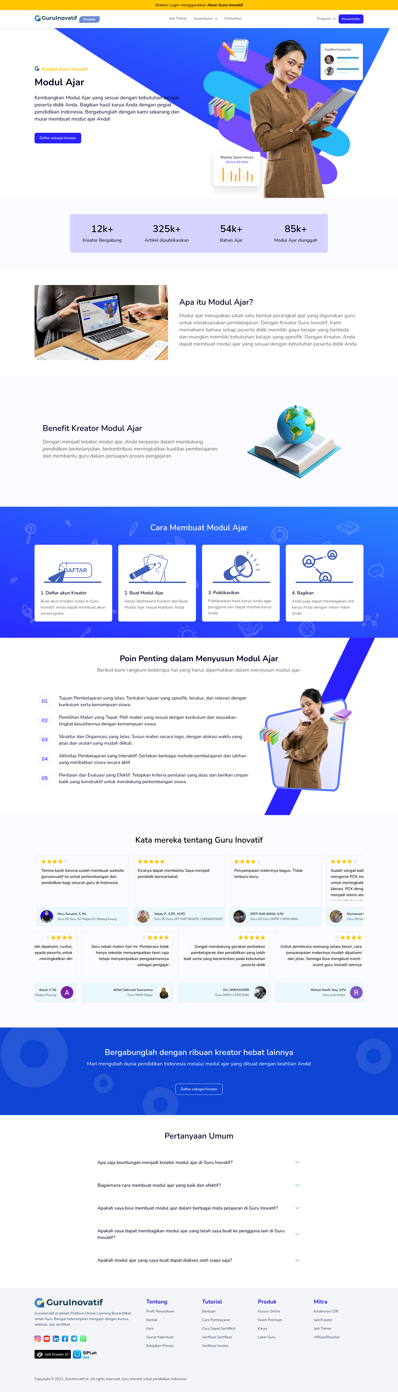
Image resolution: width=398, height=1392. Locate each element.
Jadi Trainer (178, 18)
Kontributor (205, 19)
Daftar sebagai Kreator (58, 138)
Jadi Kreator (323, 1320)
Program (326, 19)
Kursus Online (269, 1311)
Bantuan (208, 1311)
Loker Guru (266, 1337)
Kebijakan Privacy (160, 1345)
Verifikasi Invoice (215, 1345)
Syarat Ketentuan (160, 1337)
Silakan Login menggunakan (199, 5)
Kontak (151, 1320)
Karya (262, 1328)
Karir (150, 1328)
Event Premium (270, 1320)
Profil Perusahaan (160, 1311)
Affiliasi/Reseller (327, 1337)
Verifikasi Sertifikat (217, 1337)
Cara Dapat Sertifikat (218, 1328)
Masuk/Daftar (351, 19)
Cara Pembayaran (216, 1320)
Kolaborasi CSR (326, 1311)
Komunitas (233, 18)
